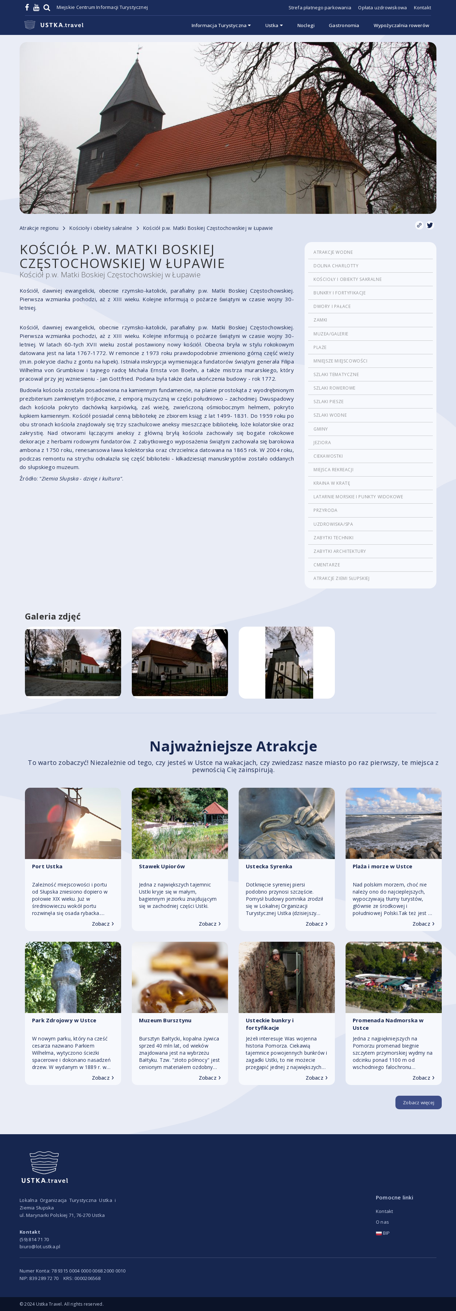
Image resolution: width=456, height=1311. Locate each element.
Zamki (320, 320)
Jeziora (322, 442)
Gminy (321, 429)
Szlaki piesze (329, 402)
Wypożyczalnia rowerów (401, 25)
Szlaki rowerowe (335, 388)
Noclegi (306, 25)
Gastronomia (344, 25)
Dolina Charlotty (336, 266)
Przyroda (326, 510)
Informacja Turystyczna (221, 25)
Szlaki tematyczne (336, 374)
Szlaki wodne (330, 415)
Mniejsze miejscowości (341, 361)
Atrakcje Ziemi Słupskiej (341, 578)
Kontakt (422, 7)
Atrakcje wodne (333, 252)
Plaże (320, 347)
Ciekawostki (328, 456)
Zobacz (103, 923)
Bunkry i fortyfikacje (340, 293)
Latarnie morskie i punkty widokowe (358, 497)
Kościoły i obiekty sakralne (348, 279)
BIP (383, 1233)
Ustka (274, 25)
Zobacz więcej (418, 1102)
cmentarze (327, 565)
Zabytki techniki (334, 538)
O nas (382, 1222)
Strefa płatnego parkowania (320, 7)
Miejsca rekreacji (333, 470)
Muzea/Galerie (331, 334)
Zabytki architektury (340, 551)
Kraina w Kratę (332, 483)
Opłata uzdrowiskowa (382, 7)
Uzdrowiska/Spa (333, 524)
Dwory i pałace (332, 306)
